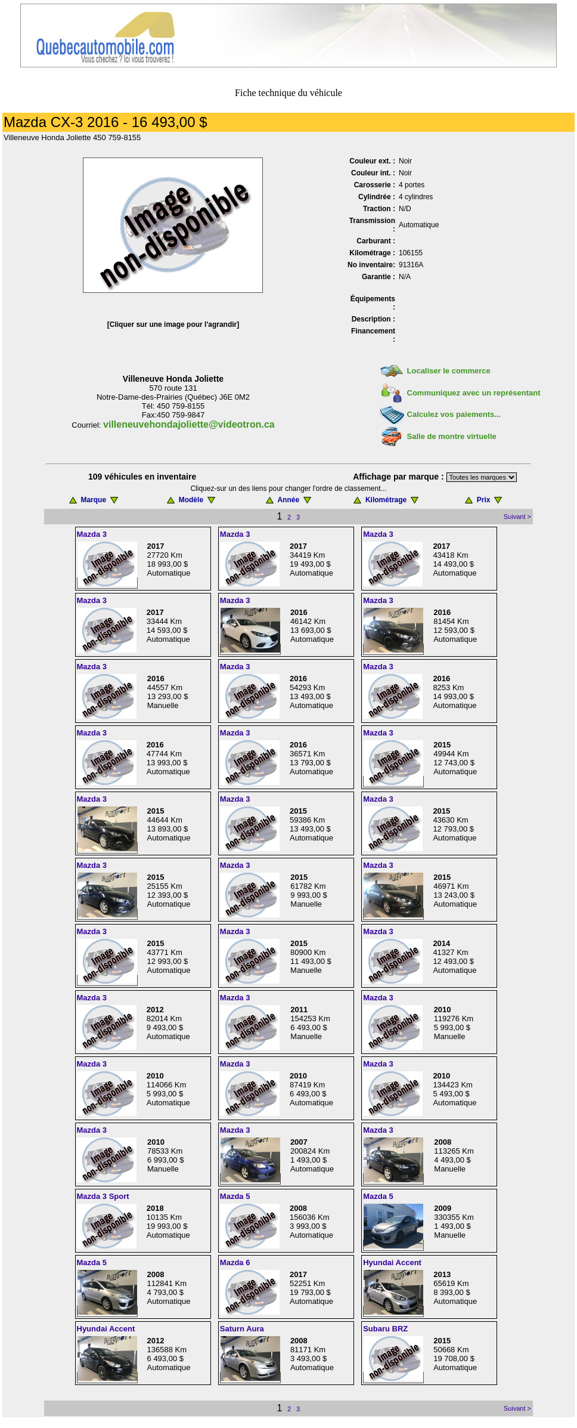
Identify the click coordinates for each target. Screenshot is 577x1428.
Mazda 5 (235, 1196)
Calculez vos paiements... (454, 414)
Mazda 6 (235, 1262)
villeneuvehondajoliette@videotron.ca (189, 424)
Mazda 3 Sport (103, 1196)
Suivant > (517, 516)
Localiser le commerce (449, 370)
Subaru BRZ (385, 1328)
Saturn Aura (242, 1328)
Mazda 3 (92, 534)
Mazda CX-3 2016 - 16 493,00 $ (105, 122)
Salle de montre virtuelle (452, 436)
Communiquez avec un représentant (474, 392)
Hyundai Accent (392, 1262)
